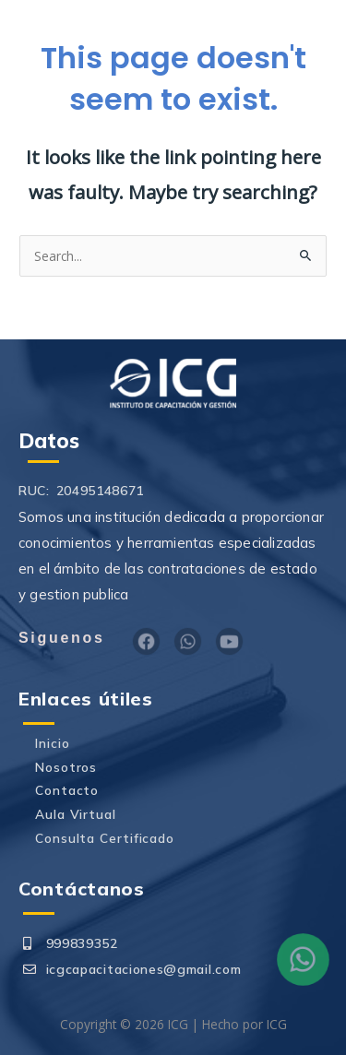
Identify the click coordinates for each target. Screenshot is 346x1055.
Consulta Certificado (104, 838)
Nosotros (66, 767)
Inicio (52, 743)
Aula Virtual (75, 814)
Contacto (67, 790)
